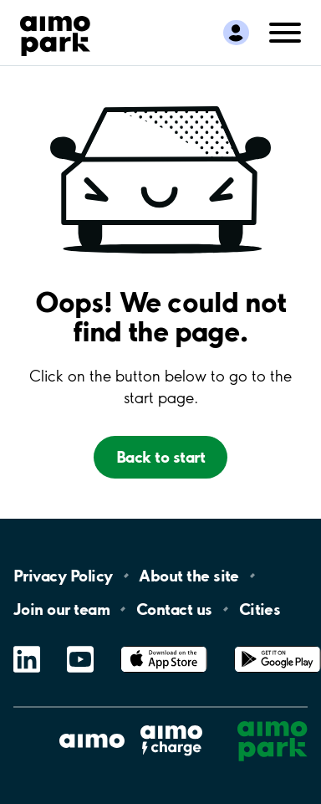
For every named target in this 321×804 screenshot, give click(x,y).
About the (188, 576)
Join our (61, 609)
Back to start (160, 457)
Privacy (62, 576)
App (163, 646)
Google (277, 646)
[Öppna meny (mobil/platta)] (285, 31)
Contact (174, 609)
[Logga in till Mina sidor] (236, 33)
